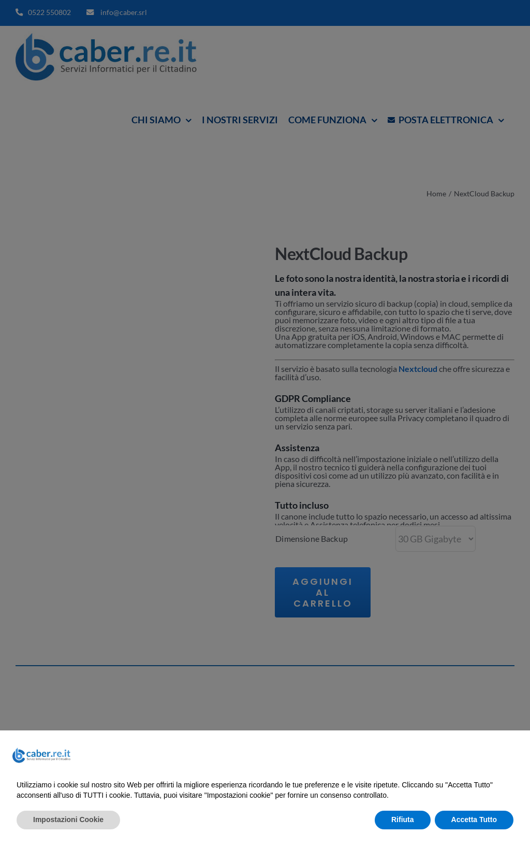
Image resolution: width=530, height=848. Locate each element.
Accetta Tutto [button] (474, 819)
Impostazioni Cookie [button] (68, 819)
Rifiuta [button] (402, 819)
